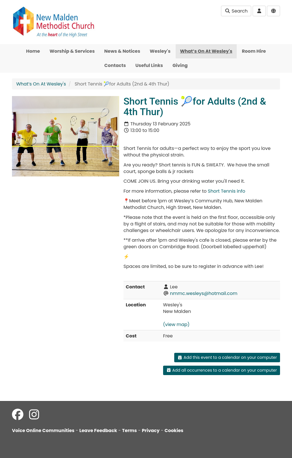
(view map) (176, 324)
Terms (129, 430)
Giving (180, 65)
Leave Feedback (98, 430)
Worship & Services (72, 51)
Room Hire (254, 51)
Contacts (115, 65)
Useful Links (149, 65)
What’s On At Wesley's (206, 51)
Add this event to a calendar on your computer (227, 357)
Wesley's (160, 51)
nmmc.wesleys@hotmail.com (203, 293)
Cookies (174, 430)
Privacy (150, 430)
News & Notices (122, 51)
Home (33, 51)
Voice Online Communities (43, 430)
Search (236, 11)
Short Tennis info (226, 191)
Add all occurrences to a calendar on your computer (221, 370)
